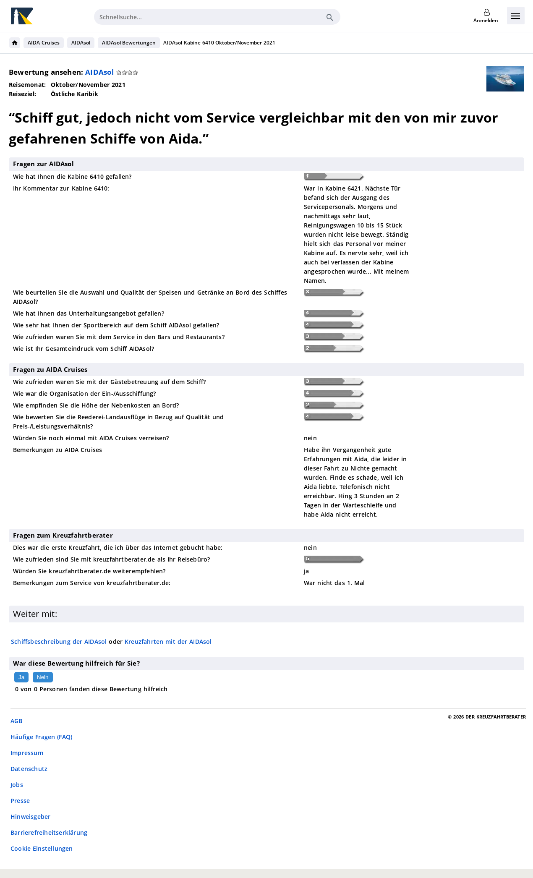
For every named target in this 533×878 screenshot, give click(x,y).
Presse (20, 801)
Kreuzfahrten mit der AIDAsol (168, 641)
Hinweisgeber (30, 817)
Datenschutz (28, 769)
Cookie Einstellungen (41, 848)
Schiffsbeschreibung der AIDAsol (59, 641)
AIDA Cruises (44, 42)
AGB (16, 721)
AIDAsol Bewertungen (129, 42)
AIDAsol (80, 42)
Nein (42, 677)
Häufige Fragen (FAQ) (41, 737)
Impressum (26, 753)
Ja (21, 677)
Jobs (16, 785)
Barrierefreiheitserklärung (48, 832)
